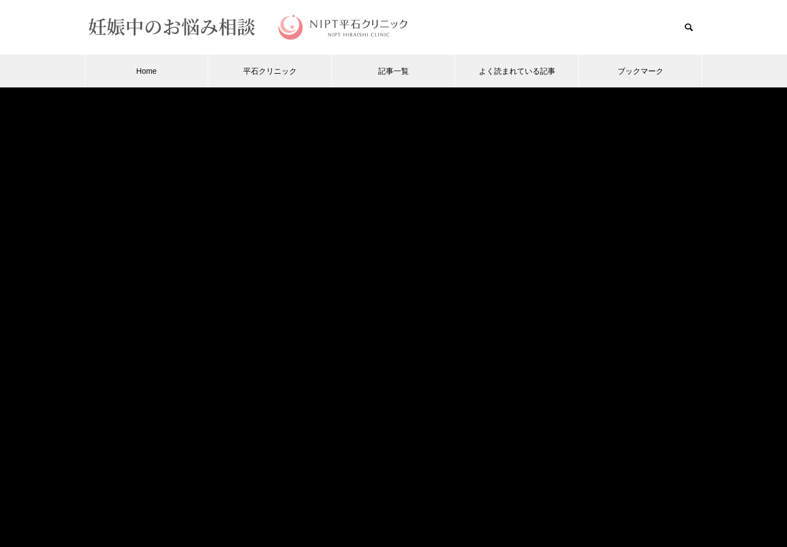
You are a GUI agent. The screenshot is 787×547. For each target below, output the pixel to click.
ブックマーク (640, 71)
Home (146, 71)
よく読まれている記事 (517, 71)
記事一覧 (393, 71)
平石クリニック (270, 71)
